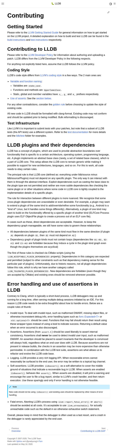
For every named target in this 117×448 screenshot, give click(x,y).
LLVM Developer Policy (40, 55)
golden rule (59, 104)
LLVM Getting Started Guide (43, 32)
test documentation (78, 132)
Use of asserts (18, 98)
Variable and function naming (26, 81)
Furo (40, 441)
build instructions (16, 40)
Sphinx (19, 441)
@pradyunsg (31, 441)
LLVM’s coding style (51, 75)
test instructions (39, 40)
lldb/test (20, 135)
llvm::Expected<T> (89, 316)
